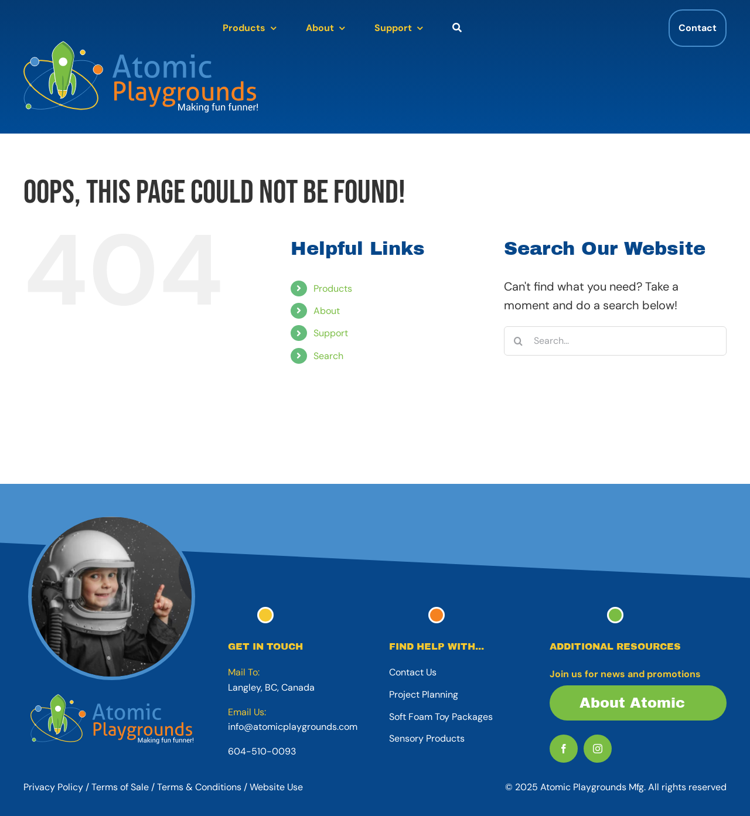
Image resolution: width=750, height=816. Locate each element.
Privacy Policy (53, 787)
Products (332, 288)
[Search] (518, 341)
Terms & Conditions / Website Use (230, 787)
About (326, 311)
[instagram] (598, 749)
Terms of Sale (120, 787)
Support (330, 333)
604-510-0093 (262, 751)
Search (328, 356)
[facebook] (564, 749)
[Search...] (615, 341)
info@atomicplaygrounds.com (292, 727)
